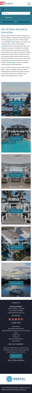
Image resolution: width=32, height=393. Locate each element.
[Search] (16, 21)
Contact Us (16, 337)
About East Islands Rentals (16, 328)
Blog (16, 333)
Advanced (8, 17)
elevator (25, 62)
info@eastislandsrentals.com (16, 313)
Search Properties (16, 103)
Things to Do (16, 335)
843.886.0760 (16, 316)
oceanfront (4, 46)
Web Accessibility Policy (16, 339)
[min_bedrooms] (16, 13)
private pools (11, 62)
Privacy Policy (16, 341)
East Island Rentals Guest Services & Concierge (16, 331)
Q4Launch (23, 390)
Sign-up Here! (16, 356)
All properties (16, 326)
